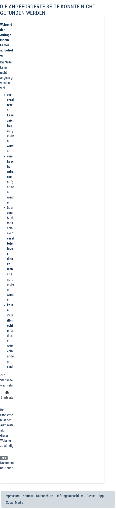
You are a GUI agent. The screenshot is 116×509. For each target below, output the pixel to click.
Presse (90, 496)
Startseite (7, 395)
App (101, 496)
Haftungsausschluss (69, 496)
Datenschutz (44, 496)
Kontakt (28, 496)
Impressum (12, 496)
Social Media (14, 502)
